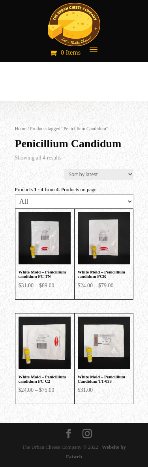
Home (20, 128)
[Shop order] (98, 174)
